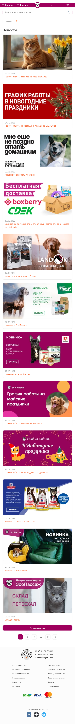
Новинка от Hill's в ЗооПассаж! (20, 521)
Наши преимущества (56, 678)
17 (48, 637)
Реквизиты (16, 682)
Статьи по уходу (54, 665)
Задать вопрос (53, 686)
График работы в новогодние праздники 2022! (28, 472)
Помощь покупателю (56, 673)
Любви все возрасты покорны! (20, 174)
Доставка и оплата (19, 665)
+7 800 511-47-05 (44, 654)
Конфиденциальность (21, 669)
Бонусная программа (56, 669)
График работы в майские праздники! (23, 423)
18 (55, 637)
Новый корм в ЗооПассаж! (18, 374)
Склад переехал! (13, 619)
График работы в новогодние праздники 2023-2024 (30, 125)
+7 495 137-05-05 (44, 651)
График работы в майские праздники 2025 (26, 76)
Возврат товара (18, 678)
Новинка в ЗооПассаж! (16, 325)
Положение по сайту (20, 673)
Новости (51, 682)
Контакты (16, 686)
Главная (8, 21)
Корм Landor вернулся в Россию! (21, 276)
